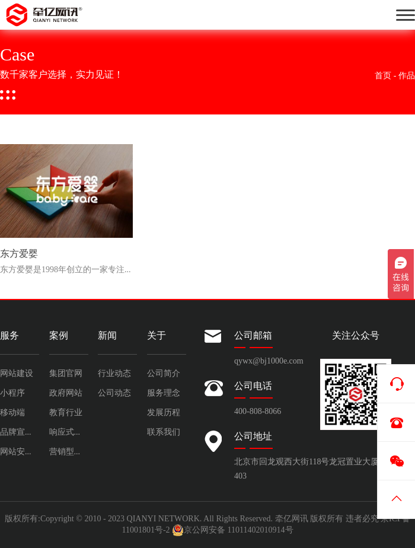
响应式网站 (68, 432)
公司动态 (114, 392)
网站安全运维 (19, 451)
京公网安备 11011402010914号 (232, 530)
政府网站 (65, 392)
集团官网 (65, 373)
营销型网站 (68, 451)
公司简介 (163, 373)
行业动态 (114, 373)
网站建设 (16, 373)
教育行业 (65, 412)
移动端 (12, 412)
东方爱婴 (19, 254)
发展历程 (163, 412)
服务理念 (163, 392)
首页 (383, 75)
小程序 (12, 392)
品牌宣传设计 (19, 432)
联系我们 (163, 432)
